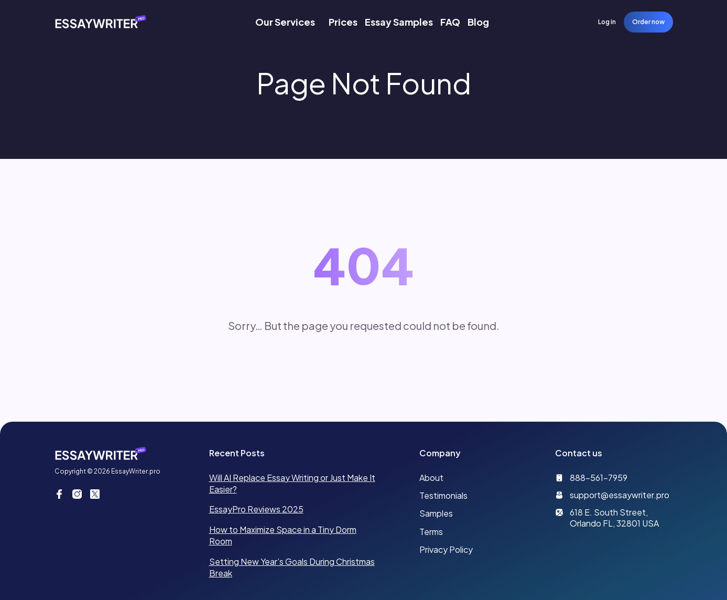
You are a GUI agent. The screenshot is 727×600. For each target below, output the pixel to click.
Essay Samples (399, 22)
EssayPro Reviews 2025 (256, 509)
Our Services (285, 22)
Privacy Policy (446, 549)
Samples (436, 513)
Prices (343, 22)
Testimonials (443, 495)
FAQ (450, 22)
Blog (478, 22)
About (431, 477)
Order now (648, 22)
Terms (431, 531)
